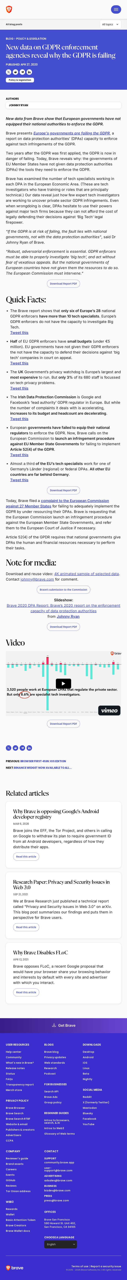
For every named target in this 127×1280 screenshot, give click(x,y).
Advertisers (13, 1135)
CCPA (9, 1140)
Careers (11, 1169)
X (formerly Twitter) (96, 1102)
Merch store (14, 1090)
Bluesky (88, 1113)
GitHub (10, 1180)
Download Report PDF (63, 283)
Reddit (87, 1097)
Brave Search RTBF (18, 1119)
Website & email (16, 1124)
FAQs (9, 1079)
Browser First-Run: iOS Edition (43, 761)
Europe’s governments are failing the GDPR (71, 133)
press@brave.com (56, 1200)
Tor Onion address (18, 1191)
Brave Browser (15, 1108)
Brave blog (51, 1052)
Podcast (50, 1073)
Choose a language (59, 1237)
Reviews (11, 1186)
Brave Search (14, 1113)
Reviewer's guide (17, 1158)
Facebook (89, 1119)
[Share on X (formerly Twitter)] (8, 72)
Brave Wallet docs (18, 1231)
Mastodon (90, 1108)
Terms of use (79, 1266)
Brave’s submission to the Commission (63, 589)
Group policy (52, 1102)
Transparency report (20, 1084)
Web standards (54, 1063)
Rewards (11, 1209)
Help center (13, 1052)
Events (10, 1175)
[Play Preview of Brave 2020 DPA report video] (63, 683)
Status (10, 1073)
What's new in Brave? (20, 1063)
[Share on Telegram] (22, 72)
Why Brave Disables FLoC (40, 953)
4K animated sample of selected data (86, 574)
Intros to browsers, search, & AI (57, 1121)
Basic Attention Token (20, 1220)
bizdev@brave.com (57, 1190)
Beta (86, 1073)
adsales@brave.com (60, 1180)
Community (13, 1057)
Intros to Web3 (54, 1128)
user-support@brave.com (58, 1169)
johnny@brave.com (37, 579)
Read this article (26, 856)
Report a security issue (106, 1266)
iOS (85, 1063)
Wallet (10, 1214)
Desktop (88, 1052)
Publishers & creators (20, 1130)
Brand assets (14, 1164)
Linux (86, 1068)
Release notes (15, 1068)
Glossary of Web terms (59, 1134)
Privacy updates (55, 1057)
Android (88, 1057)
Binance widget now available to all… (43, 768)
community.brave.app (59, 1162)
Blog (9, 39)
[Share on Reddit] (15, 72)
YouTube (88, 1124)
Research (50, 1068)
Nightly (87, 1079)
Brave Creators (16, 1225)
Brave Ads (50, 1097)
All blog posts (14, 24)
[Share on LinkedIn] (29, 72)
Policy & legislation (31, 39)
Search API (51, 1091)
